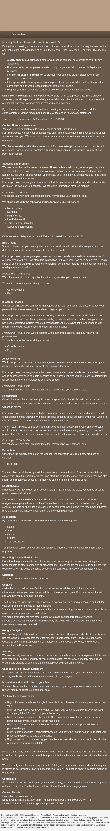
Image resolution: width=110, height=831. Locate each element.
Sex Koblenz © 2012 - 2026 (12, 815)
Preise (43, 815)
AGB (67, 815)
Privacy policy (58, 815)
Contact (74, 815)
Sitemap (35, 815)
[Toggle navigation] (5, 34)
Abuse (28, 815)
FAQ (49, 815)
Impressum (83, 815)
